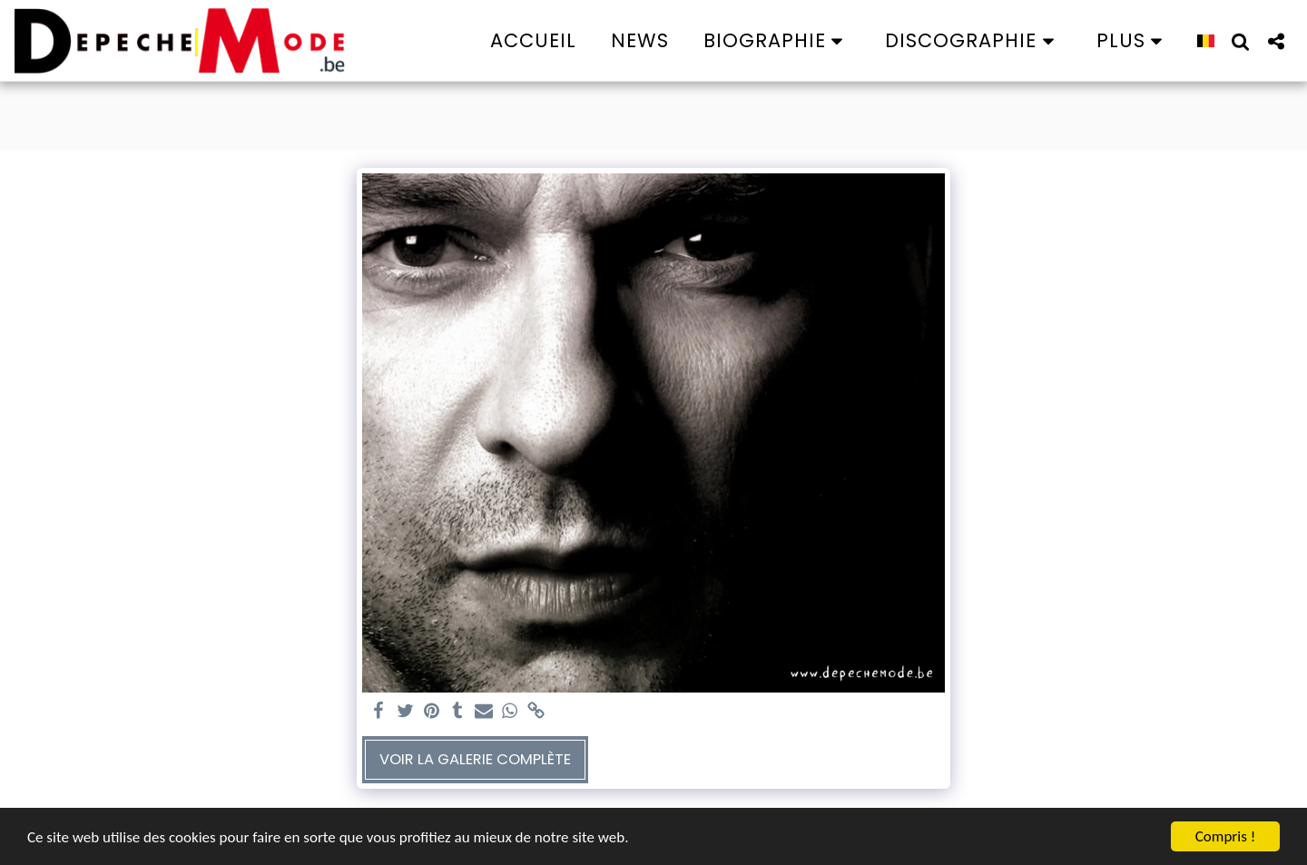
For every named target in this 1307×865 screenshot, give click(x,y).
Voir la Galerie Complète (475, 759)
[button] (777, 40)
